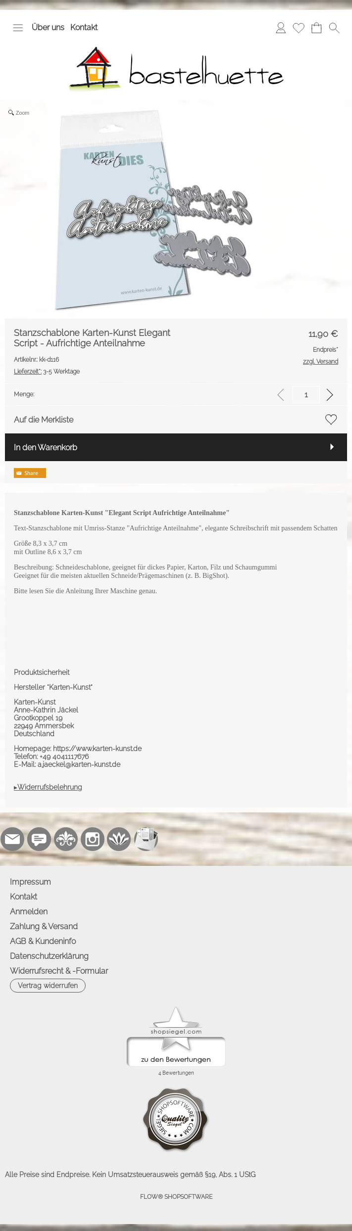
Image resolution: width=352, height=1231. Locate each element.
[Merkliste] (298, 27)
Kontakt (84, 27)
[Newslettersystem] (146, 839)
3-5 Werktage (47, 371)
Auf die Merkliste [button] (43, 420)
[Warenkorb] (316, 27)
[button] (18, 27)
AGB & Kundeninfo (43, 941)
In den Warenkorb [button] (45, 447)
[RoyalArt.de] (65, 839)
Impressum (30, 882)
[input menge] (306, 394)
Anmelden (29, 911)
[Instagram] (92, 839)
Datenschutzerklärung (49, 956)
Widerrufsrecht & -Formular (59, 971)
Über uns (48, 27)
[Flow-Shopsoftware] (119, 839)
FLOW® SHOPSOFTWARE (176, 1196)
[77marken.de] (39, 839)
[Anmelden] (280, 27)
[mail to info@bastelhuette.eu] (12, 839)
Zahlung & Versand (44, 926)
